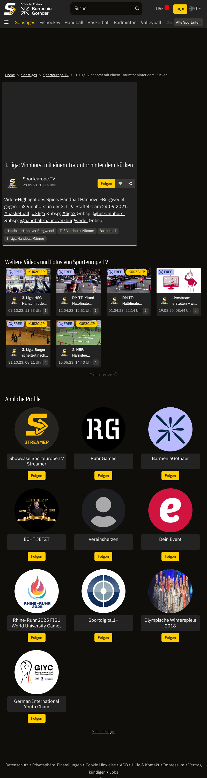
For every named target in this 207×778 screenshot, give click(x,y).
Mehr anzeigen (103, 731)
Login (180, 9)
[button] (120, 183)
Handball (73, 22)
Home (10, 75)
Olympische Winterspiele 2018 (170, 622)
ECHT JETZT (37, 539)
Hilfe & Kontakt (146, 765)
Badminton (125, 22)
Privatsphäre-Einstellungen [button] (57, 765)
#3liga (38, 213)
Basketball (98, 22)
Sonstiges (25, 22)
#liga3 (69, 213)
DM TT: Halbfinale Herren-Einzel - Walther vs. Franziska (134, 300)
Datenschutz (17, 765)
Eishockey (49, 22)
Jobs (113, 772)
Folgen (106, 183)
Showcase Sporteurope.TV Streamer (36, 461)
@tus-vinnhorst (109, 213)
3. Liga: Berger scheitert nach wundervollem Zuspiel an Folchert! (33, 352)
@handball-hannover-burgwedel (54, 220)
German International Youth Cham (36, 704)
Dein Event (170, 539)
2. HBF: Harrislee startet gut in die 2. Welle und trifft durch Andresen (85, 352)
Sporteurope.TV (56, 75)
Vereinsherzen (103, 539)
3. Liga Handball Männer (25, 238)
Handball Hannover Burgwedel (30, 230)
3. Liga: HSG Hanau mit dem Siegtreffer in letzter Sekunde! (34, 300)
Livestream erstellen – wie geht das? (184, 300)
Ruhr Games (103, 458)
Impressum (174, 765)
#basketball (16, 213)
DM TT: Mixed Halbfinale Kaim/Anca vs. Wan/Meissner (83, 300)
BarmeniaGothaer (170, 458)
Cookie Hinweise (101, 765)
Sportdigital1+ (103, 620)
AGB (124, 765)
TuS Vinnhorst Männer (77, 230)
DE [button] (195, 8)
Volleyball (151, 22)
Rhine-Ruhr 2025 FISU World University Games (37, 622)
